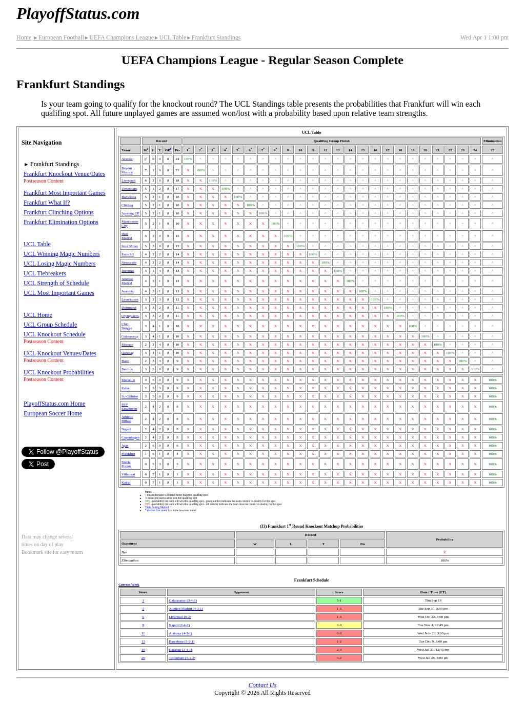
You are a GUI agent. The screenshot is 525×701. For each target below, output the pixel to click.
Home (23, 37)
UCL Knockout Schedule (55, 334)
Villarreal (128, 474)
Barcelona (129, 197)
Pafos (126, 388)
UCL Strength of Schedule (56, 283)
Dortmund (129, 308)
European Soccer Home (53, 413)
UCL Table (170, 37)
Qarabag (128, 353)
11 (143, 633)
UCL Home (38, 314)
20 (143, 658)
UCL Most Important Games (59, 292)
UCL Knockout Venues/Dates (60, 353)
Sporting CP (130, 213)
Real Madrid (127, 236)
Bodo (125, 361)
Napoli (126, 429)
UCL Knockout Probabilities (59, 372)
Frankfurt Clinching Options (59, 212)
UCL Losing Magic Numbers (60, 263)
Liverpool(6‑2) (180, 617)
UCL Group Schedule (50, 324)
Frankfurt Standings (213, 37)
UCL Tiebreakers (45, 273)
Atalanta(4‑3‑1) (180, 633)
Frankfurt (128, 454)
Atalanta (128, 291)
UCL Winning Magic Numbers (62, 253)
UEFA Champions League (119, 37)
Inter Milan (130, 246)
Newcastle (129, 263)
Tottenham (129, 189)
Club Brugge (127, 326)
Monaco (127, 345)
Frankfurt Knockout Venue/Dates (64, 173)
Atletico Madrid (127, 281)
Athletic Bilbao (127, 419)
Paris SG (128, 254)
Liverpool (129, 180)
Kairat (126, 482)
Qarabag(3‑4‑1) (180, 650)
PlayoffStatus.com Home (54, 403)
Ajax (125, 446)
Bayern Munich (127, 170)
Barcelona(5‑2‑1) (181, 641)
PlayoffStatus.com (77, 13)
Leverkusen (130, 299)
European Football (58, 37)
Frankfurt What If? (47, 202)
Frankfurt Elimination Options (61, 222)
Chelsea (127, 205)
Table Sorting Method (157, 507)
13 (143, 641)
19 (143, 650)
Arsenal (127, 159)
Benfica (127, 369)
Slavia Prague (126, 464)
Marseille (128, 380)
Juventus (128, 271)
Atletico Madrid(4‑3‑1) (186, 609)
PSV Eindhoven (129, 407)
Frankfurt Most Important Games (65, 192)
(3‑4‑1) (183, 600)
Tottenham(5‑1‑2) (182, 658)
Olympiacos (130, 316)
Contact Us (262, 685)
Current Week (128, 584)
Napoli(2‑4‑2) (179, 625)
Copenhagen (130, 437)
